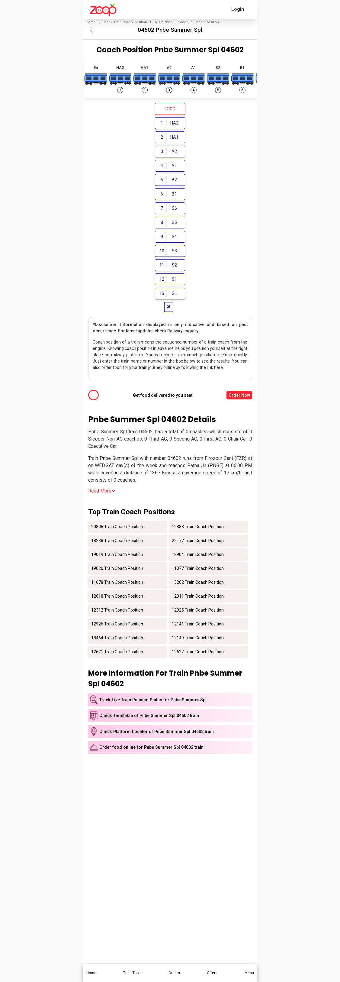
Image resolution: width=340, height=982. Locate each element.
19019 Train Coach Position (117, 555)
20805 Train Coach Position (117, 527)
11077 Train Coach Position (198, 569)
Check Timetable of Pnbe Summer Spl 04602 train (149, 716)
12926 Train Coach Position (117, 624)
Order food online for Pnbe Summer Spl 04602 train (151, 748)
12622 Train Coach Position (198, 652)
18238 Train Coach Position (117, 541)
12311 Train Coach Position (198, 597)
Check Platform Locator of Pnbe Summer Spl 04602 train (156, 732)
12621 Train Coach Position (117, 652)
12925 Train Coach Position (198, 611)
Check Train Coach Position (124, 22)
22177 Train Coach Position (198, 541)
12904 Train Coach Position (198, 555)
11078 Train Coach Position (117, 583)
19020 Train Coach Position (117, 569)
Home (91, 22)
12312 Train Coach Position (117, 611)
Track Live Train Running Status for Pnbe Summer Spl (153, 700)
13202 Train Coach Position (198, 583)
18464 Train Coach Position (117, 638)
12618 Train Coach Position (117, 597)
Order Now (239, 396)
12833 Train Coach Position (198, 527)
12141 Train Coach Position (198, 624)
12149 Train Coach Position (198, 638)
